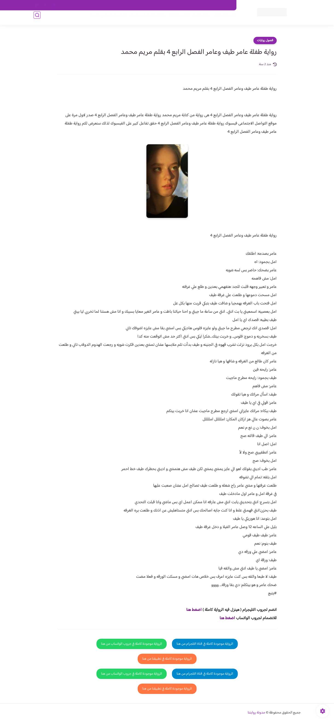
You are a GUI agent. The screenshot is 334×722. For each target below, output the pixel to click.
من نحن (188, 5)
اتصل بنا (226, 5)
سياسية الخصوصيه (139, 5)
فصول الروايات (221, 18)
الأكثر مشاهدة (176, 18)
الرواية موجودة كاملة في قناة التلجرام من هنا (205, 644)
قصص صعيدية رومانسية (105, 18)
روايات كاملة (198, 18)
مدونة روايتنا (256, 713)
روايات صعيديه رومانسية (144, 18)
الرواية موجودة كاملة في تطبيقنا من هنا (167, 659)
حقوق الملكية (207, 5)
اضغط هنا (194, 609)
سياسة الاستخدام (166, 5)
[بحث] (37, 18)
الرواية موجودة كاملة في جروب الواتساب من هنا (131, 644)
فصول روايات (265, 40)
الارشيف (117, 5)
